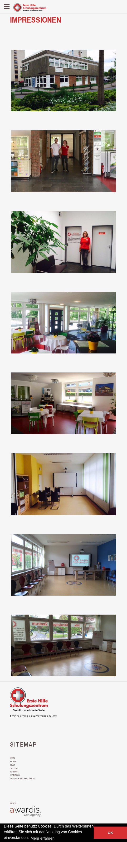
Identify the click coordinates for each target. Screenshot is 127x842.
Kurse (13, 761)
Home (12, 758)
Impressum (15, 775)
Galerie (14, 768)
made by (13, 803)
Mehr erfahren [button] (43, 838)
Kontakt (14, 771)
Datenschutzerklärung (22, 778)
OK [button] (110, 833)
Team (12, 764)
